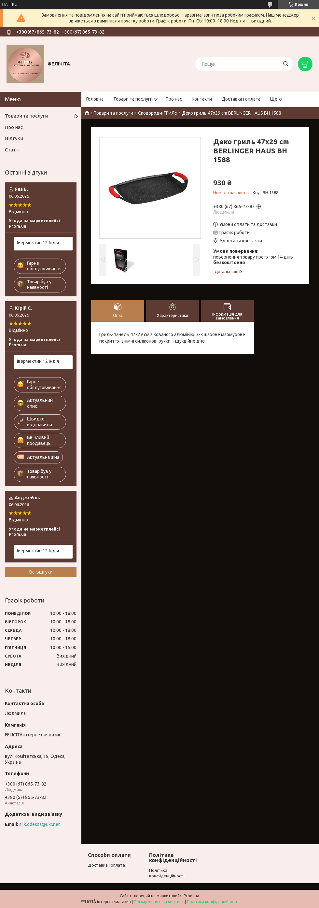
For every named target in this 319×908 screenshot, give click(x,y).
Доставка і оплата (241, 99)
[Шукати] (285, 64)
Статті (12, 149)
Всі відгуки (40, 572)
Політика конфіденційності (213, 902)
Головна (95, 99)
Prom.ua (191, 896)
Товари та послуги (133, 99)
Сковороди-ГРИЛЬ (157, 113)
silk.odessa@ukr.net (39, 824)
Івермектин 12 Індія (38, 242)
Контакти (202, 99)
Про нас (174, 99)
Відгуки (14, 138)
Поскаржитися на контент (159, 902)
